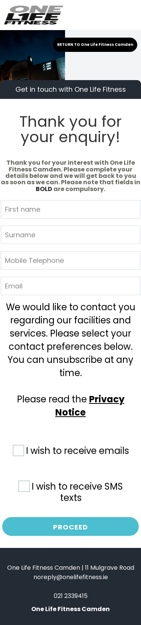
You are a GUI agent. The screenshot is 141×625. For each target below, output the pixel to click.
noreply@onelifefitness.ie (70, 577)
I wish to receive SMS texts (77, 492)
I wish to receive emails (77, 450)
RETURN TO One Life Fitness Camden (95, 44)
